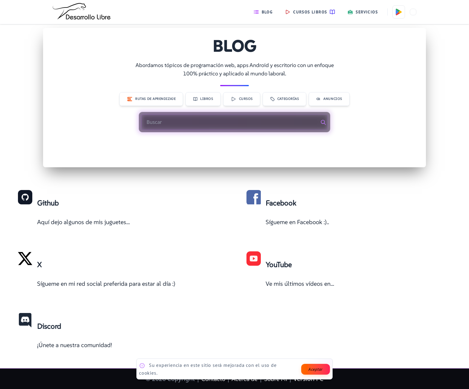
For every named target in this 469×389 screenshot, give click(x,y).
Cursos (242, 99)
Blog (263, 12)
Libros (203, 99)
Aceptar (315, 369)
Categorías (284, 99)
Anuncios (329, 99)
